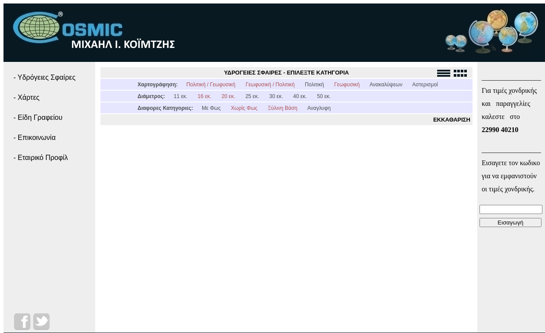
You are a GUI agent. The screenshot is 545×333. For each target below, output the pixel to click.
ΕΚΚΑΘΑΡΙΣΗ (451, 119)
